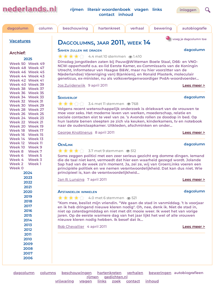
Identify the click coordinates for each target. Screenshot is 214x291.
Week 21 (35, 122)
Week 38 (17, 89)
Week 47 (36, 68)
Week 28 (17, 109)
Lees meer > (194, 85)
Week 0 (16, 168)
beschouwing (75, 28)
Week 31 (35, 101)
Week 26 (17, 114)
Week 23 (36, 118)
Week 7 (35, 151)
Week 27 (36, 109)
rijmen (77, 9)
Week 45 (36, 72)
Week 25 (36, 114)
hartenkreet (109, 28)
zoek (116, 281)
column (46, 28)
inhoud (125, 14)
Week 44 (17, 76)
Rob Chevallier (71, 226)
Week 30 (17, 105)
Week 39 (36, 84)
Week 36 (17, 93)
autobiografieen (188, 273)
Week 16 (17, 135)
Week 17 (35, 130)
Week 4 (16, 160)
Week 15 (35, 135)
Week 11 (35, 143)
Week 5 (35, 155)
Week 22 (17, 122)
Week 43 (36, 76)
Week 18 (17, 130)
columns (48, 273)
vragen (141, 9)
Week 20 (17, 126)
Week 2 (16, 164)
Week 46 (17, 72)
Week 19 (35, 126)
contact (107, 14)
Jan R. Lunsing (71, 179)
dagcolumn (17, 28)
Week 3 (35, 160)
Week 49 (36, 64)
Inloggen (188, 10)
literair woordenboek (108, 9)
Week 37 (36, 89)
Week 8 (16, 151)
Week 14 (17, 139)
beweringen (160, 273)
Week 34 (17, 97)
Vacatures (20, 40)
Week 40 (17, 84)
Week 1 (34, 164)
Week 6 (16, 155)
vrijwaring (64, 281)
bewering (163, 28)
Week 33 (36, 97)
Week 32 (17, 101)
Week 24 (17, 118)
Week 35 (36, 93)
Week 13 (35, 139)
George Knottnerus (75, 132)
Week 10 (17, 147)
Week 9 (35, 147)
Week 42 (17, 80)
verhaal (137, 28)
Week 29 (36, 105)
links (157, 9)
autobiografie (194, 28)
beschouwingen (77, 273)
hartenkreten (109, 273)
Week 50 (17, 64)
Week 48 (17, 68)
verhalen (135, 273)
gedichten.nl (116, 277)
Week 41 (36, 80)
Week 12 (17, 143)
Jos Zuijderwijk (71, 85)
